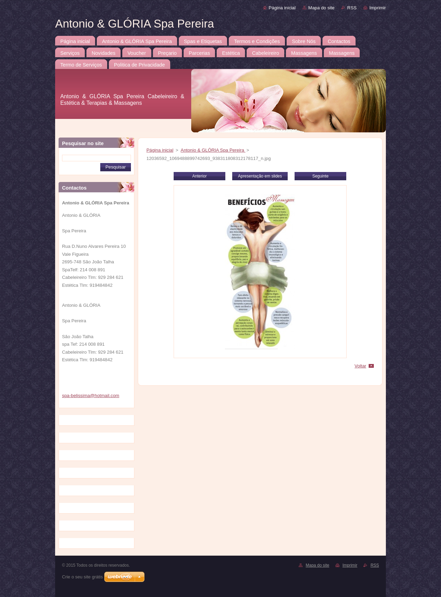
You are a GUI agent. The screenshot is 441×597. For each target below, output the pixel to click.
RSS (352, 7)
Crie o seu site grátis (82, 576)
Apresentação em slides (260, 176)
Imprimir (377, 7)
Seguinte (320, 176)
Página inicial (282, 7)
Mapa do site (321, 7)
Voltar (360, 365)
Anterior (199, 176)
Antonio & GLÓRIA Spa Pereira (213, 150)
